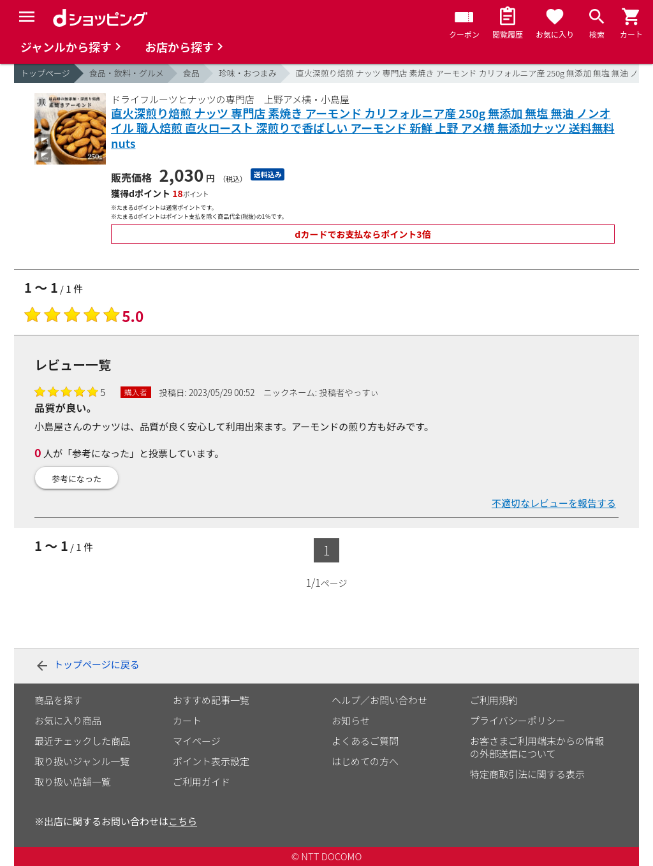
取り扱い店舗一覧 (72, 781)
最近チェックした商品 (82, 740)
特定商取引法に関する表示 (527, 774)
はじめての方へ (365, 761)
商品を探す (58, 700)
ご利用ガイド (201, 781)
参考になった (76, 479)
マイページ (197, 740)
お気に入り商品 (67, 720)
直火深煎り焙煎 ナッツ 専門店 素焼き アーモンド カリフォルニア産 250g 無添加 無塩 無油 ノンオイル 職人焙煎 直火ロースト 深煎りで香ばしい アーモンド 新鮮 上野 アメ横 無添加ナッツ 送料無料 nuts (363, 128)
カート (187, 720)
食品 (191, 73)
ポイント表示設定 (211, 761)
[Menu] (26, 16)
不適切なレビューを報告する (554, 503)
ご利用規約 (494, 700)
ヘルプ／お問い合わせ (379, 700)
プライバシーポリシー (518, 720)
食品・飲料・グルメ (126, 73)
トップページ (45, 73)
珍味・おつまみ (248, 73)
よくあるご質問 (365, 740)
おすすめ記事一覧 (211, 700)
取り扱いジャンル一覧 (81, 761)
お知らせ (351, 720)
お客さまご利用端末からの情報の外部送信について (537, 747)
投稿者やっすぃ (349, 392)
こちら (182, 821)
